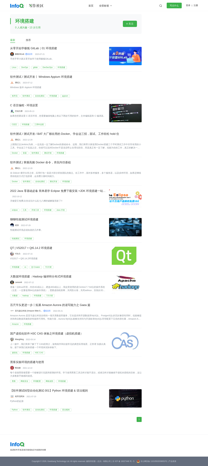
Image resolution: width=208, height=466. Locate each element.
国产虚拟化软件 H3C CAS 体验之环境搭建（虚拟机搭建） (46, 333)
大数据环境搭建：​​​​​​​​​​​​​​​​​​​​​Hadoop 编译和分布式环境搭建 (41, 276)
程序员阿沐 (19, 396)
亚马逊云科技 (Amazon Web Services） (28, 311)
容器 (25, 153)
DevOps (24, 67)
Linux (14, 67)
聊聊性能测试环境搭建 (24, 219)
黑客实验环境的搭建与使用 (27, 362)
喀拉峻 (18, 368)
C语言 (14, 124)
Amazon (15, 324)
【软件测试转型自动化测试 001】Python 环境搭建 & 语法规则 (49, 390)
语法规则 (66, 410)
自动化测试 (39, 96)
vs (25, 267)
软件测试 (26, 96)
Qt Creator (35, 267)
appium (65, 96)
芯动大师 (19, 111)
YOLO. (18, 254)
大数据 (15, 296)
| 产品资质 (172, 461)
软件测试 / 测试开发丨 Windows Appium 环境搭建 (41, 77)
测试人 (18, 83)
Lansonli (18, 282)
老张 (17, 225)
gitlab (35, 67)
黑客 (14, 381)
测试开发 (48, 153)
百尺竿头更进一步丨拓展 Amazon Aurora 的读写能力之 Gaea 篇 (50, 305)
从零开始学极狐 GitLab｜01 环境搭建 (33, 48)
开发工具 (35, 210)
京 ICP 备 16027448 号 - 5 (123, 461)
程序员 (15, 96)
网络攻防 (49, 381)
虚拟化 (15, 353)
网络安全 (24, 381)
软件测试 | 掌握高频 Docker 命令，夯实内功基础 (40, 162)
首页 (90, 5)
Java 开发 (60, 210)
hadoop (26, 296)
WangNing (19, 339)
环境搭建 (61, 67)
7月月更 (48, 267)
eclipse (15, 210)
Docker (15, 153)
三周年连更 (39, 124)
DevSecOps (48, 67)
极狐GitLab (19, 54)
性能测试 (15, 238)
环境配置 (37, 381)
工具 (24, 210)
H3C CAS (39, 353)
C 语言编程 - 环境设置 (24, 105)
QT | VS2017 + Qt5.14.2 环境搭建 (31, 248)
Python (15, 410)
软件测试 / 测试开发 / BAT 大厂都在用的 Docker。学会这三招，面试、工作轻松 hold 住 (64, 134)
